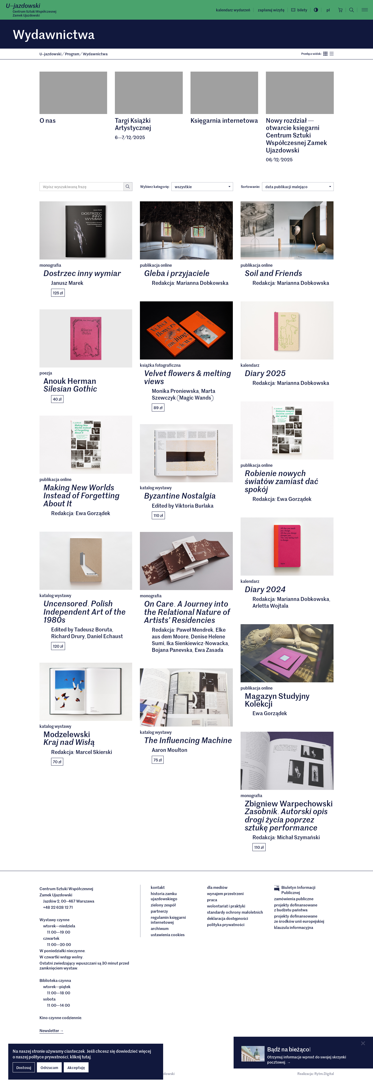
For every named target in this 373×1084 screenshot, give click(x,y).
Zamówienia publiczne (293, 898)
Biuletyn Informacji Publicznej (294, 890)
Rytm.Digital (324, 1073)
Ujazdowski (50, 53)
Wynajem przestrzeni (225, 893)
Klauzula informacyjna (293, 927)
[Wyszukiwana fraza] (81, 186)
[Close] (363, 1043)
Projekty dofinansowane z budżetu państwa (295, 907)
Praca (212, 899)
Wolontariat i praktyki (226, 906)
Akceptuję (76, 1067)
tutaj (86, 1056)
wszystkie (203, 186)
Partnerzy (159, 911)
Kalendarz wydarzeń (233, 9)
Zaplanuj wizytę (271, 9)
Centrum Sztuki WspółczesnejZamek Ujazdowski (34, 13)
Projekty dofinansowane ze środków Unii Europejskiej (299, 918)
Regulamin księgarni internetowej (168, 920)
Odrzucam (49, 1067)
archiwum (160, 928)
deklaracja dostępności (227, 918)
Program (72, 53)
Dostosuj (23, 1067)
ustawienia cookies (168, 934)
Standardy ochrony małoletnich (235, 912)
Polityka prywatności (225, 924)
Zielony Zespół (163, 904)
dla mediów (217, 887)
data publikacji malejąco (298, 186)
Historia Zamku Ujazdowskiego (164, 896)
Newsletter (51, 1030)
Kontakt (158, 887)
